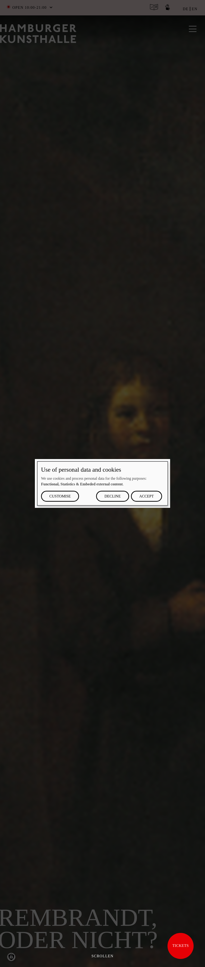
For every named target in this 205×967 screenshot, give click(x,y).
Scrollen (103, 956)
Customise (60, 496)
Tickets (180, 946)
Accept (146, 496)
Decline (112, 496)
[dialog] (102, 483)
